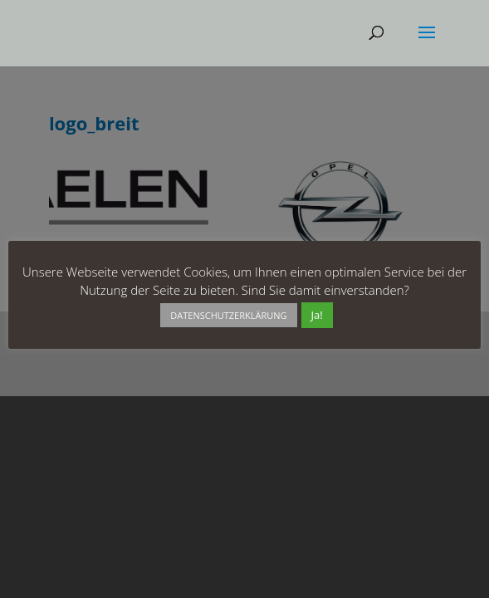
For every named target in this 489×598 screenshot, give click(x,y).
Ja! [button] (317, 314)
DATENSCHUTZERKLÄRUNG (228, 315)
